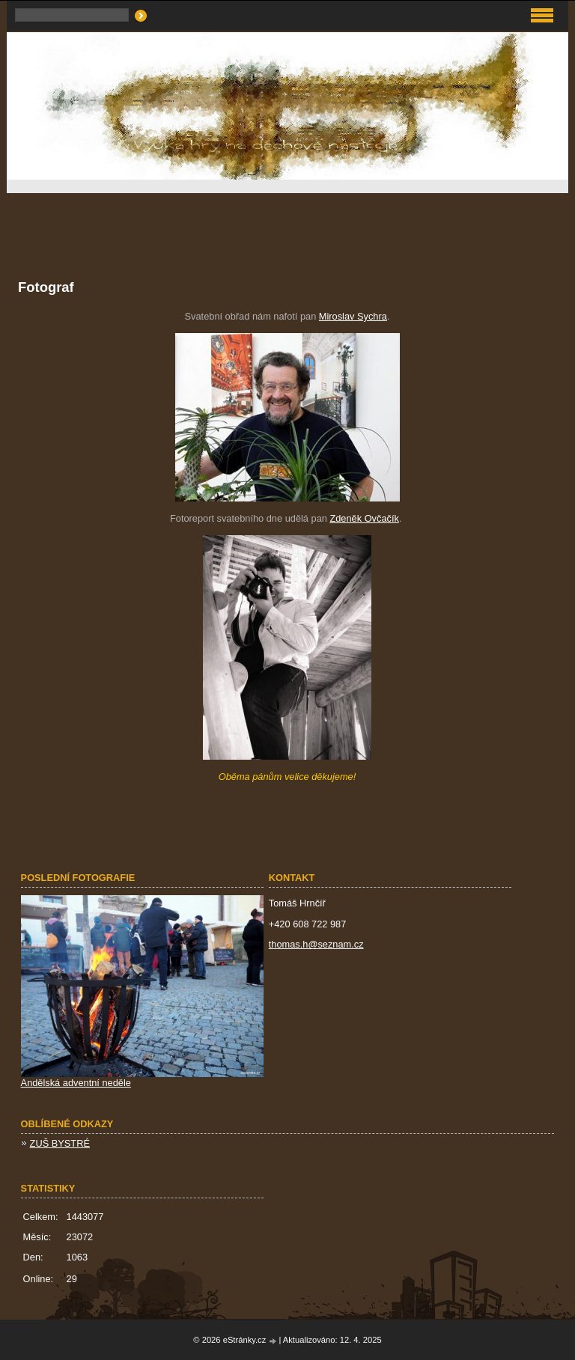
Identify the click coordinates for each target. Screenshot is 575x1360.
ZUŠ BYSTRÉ (60, 1143)
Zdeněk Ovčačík (363, 518)
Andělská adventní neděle (76, 1082)
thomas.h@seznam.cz (316, 944)
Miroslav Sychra (353, 316)
